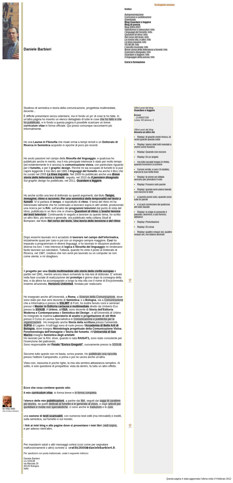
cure (110, 407)
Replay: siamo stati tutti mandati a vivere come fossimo (152, 145)
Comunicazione (113, 300)
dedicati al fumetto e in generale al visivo (73, 403)
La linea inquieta (132, 42)
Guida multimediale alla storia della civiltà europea (81, 271)
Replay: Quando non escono (151, 152)
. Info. (139, 29)
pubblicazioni (55, 400)
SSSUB (117, 344)
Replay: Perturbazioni (148, 222)
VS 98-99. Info (131, 44)
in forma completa (85, 392)
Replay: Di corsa (145, 227)
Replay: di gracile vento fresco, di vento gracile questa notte (152, 138)
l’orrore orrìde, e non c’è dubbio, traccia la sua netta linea (152, 170)
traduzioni (96, 407)
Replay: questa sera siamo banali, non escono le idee (153, 190)
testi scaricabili (53, 416)
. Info (137, 39)
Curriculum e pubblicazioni (137, 17)
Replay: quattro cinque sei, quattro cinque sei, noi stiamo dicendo (153, 233)
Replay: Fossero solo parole (151, 184)
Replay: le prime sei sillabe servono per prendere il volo (149, 178)
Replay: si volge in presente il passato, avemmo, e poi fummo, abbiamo (150, 214)
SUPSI (28, 325)
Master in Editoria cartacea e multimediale (62, 306)
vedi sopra (110, 425)
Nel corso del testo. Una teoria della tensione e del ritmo (84, 221)
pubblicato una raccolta (103, 353)
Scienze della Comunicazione (97, 296)
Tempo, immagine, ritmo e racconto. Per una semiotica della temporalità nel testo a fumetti (72, 198)
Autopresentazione (133, 14)
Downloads (130, 19)
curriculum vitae (42, 392)
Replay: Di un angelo (147, 157)
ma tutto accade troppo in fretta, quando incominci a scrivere (151, 163)
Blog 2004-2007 (132, 27)
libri (83, 400)
